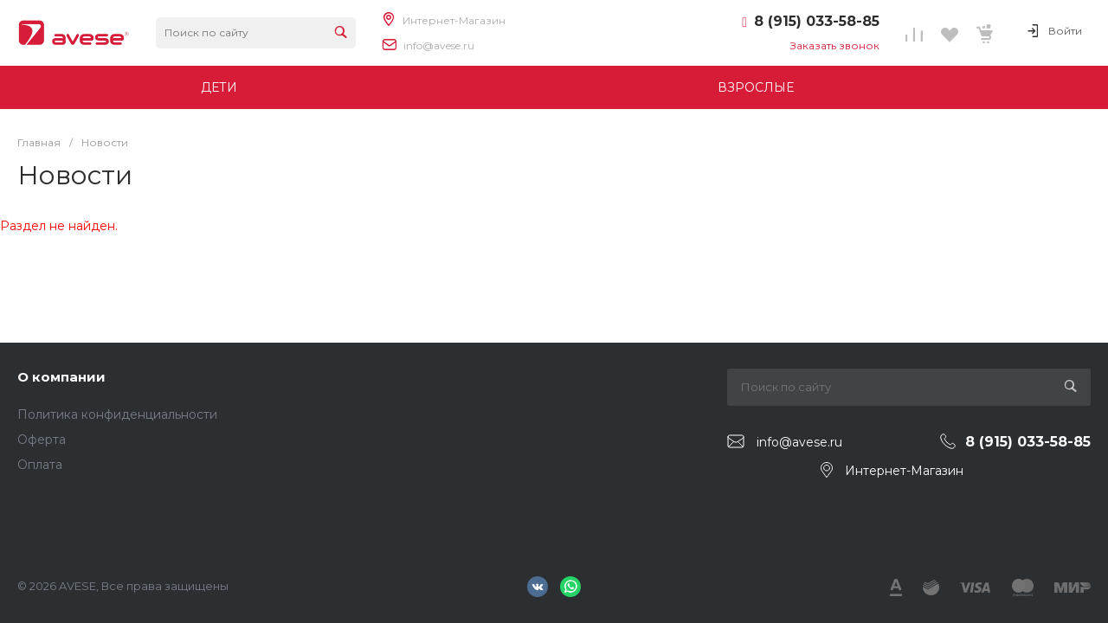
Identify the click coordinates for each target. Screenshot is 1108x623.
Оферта (41, 439)
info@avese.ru (438, 45)
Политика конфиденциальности (117, 414)
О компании (61, 377)
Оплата (39, 464)
